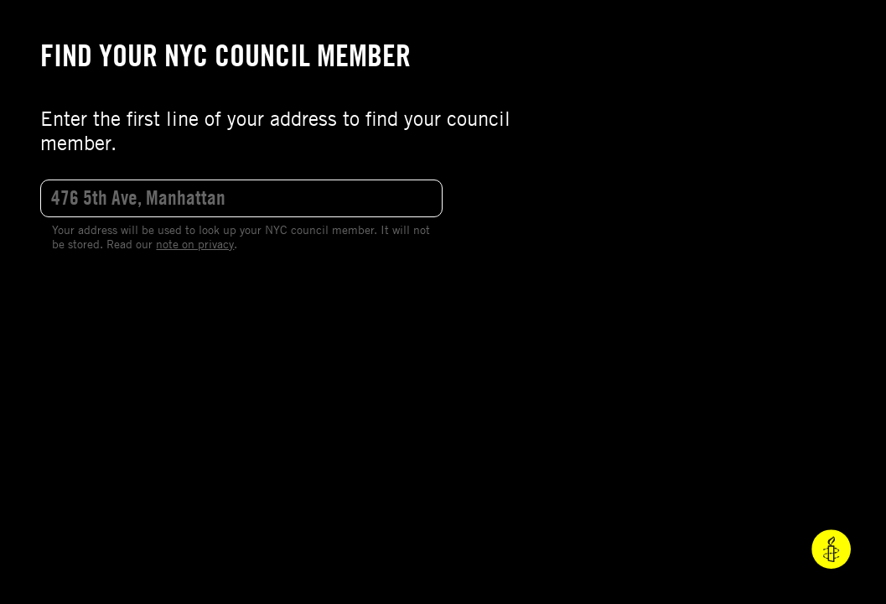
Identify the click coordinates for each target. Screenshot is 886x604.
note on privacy (195, 244)
